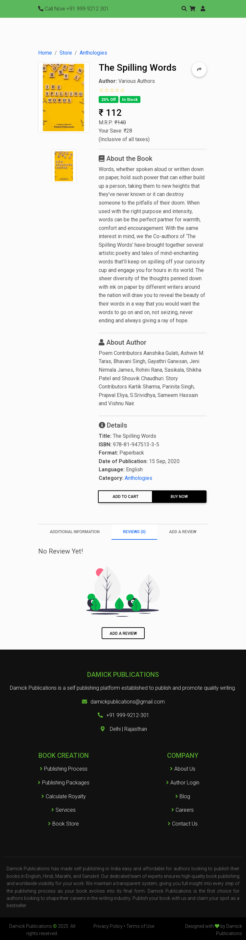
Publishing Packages (63, 782)
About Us (184, 769)
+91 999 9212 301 (73, 9)
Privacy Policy (108, 926)
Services (63, 810)
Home (45, 53)
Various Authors (136, 81)
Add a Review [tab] (182, 532)
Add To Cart (125, 496)
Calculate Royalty (63, 796)
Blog (185, 796)
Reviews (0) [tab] (134, 532)
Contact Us (185, 824)
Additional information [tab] (75, 532)
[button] (192, 9)
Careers (182, 810)
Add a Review (123, 633)
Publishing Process (63, 769)
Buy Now (179, 496)
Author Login (184, 782)
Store (66, 53)
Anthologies (93, 53)
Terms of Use (140, 926)
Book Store (63, 824)
